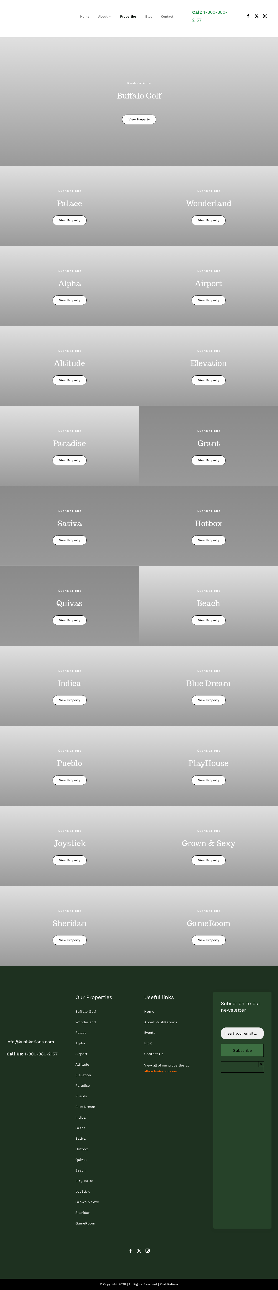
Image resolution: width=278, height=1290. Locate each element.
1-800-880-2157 (32, 1054)
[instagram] (265, 16)
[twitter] (257, 16)
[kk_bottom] (24, 996)
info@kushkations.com (30, 1041)
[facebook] (248, 16)
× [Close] (261, 1064)
